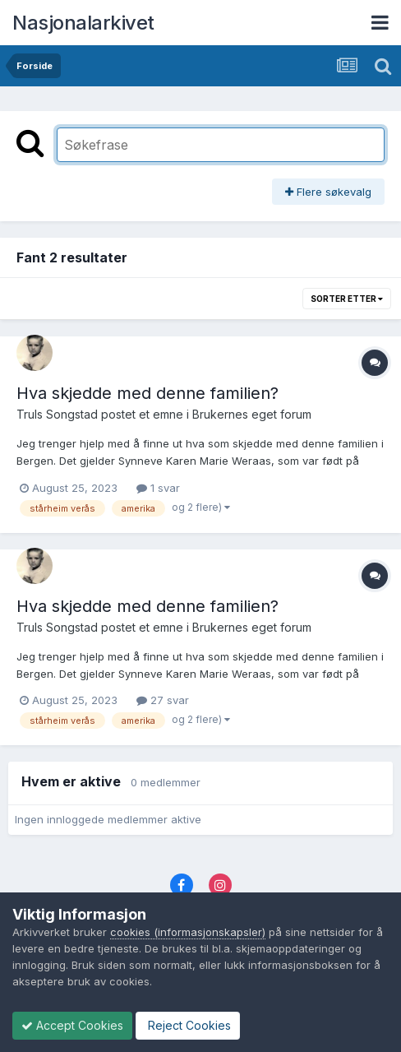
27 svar (162, 700)
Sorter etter (347, 299)
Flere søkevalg (328, 191)
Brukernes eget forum (251, 414)
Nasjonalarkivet (83, 23)
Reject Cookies (188, 1025)
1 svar (158, 487)
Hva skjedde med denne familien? (147, 393)
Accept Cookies (72, 1025)
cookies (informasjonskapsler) (187, 931)
